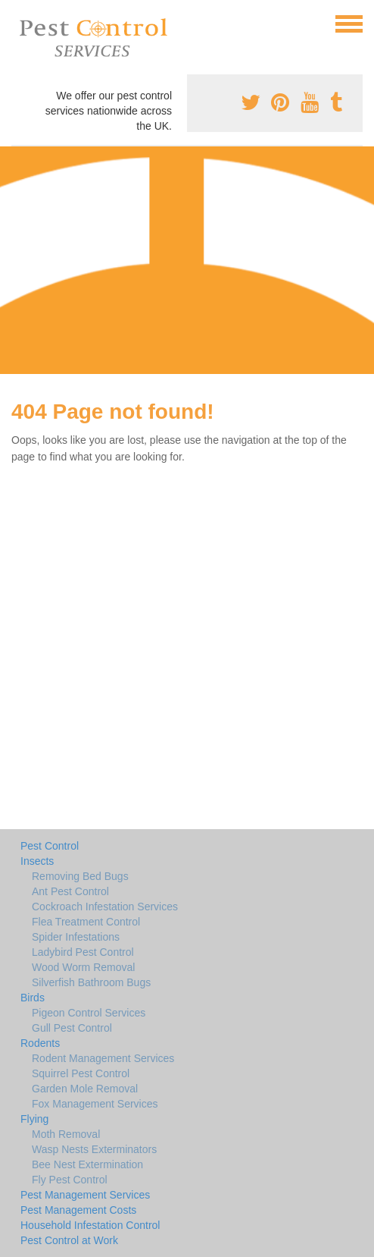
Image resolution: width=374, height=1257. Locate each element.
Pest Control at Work (69, 1240)
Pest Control (49, 846)
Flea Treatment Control (86, 922)
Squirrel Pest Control (80, 1073)
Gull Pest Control (72, 1028)
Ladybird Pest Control (83, 952)
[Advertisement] (187, 260)
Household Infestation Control (90, 1225)
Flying (34, 1119)
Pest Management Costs (78, 1210)
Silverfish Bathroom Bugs (91, 982)
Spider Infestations (76, 937)
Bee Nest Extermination (87, 1164)
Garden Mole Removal (85, 1089)
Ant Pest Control (70, 891)
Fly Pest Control (70, 1180)
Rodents (40, 1043)
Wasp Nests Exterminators (94, 1149)
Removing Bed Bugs (80, 876)
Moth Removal (66, 1134)
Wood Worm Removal (83, 967)
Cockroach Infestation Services (105, 906)
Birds (32, 997)
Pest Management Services (85, 1195)
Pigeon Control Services (88, 1013)
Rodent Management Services (103, 1058)
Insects (37, 861)
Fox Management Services (95, 1104)
